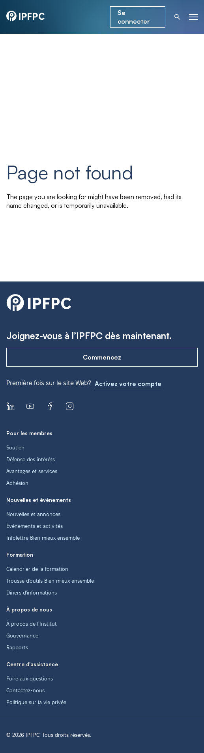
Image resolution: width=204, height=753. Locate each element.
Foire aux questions (29, 678)
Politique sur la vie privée (36, 702)
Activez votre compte (128, 384)
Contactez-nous (25, 690)
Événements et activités (34, 526)
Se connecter (134, 17)
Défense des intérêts (30, 459)
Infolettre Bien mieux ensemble (43, 538)
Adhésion (17, 483)
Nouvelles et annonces (33, 514)
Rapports (17, 647)
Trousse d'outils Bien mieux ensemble (50, 580)
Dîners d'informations (31, 592)
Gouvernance (22, 635)
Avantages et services (31, 471)
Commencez (102, 357)
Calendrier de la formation (37, 569)
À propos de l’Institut (31, 623)
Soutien (15, 447)
